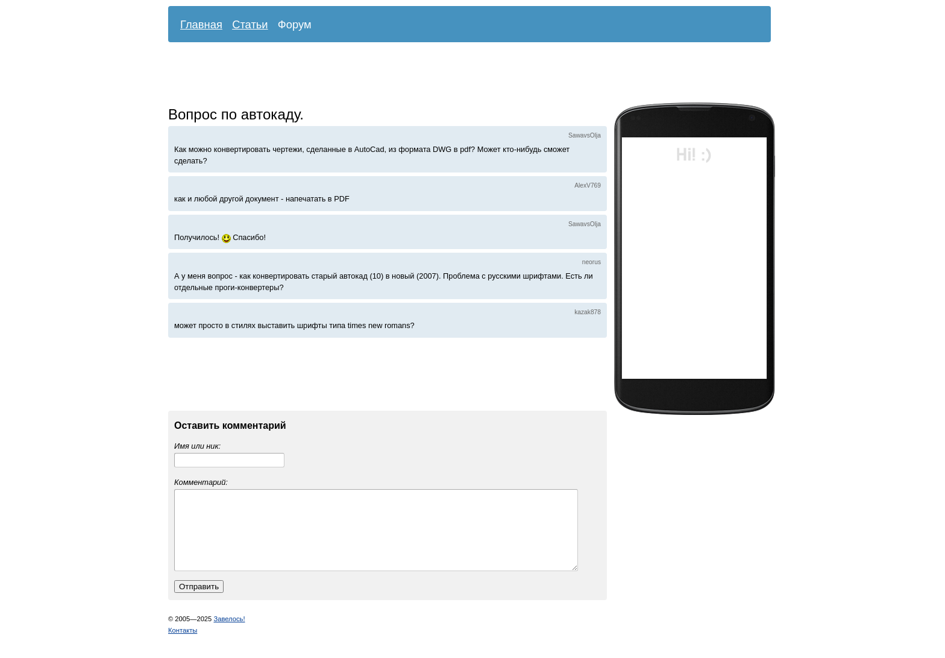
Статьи (250, 24)
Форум (295, 24)
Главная (201, 24)
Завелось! (229, 633)
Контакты (182, 644)
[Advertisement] (460, 75)
